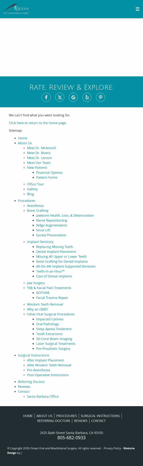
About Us (25, 143)
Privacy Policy (112, 448)
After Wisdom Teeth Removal (49, 365)
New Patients (37, 167)
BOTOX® (43, 292)
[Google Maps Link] (73, 97)
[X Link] (59, 97)
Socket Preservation (51, 235)
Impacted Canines (50, 319)
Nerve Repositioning (51, 220)
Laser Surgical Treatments (55, 343)
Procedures (26, 200)
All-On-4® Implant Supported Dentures (66, 266)
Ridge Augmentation (51, 225)
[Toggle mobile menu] (137, 9)
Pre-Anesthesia (38, 370)
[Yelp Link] (86, 97)
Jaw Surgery (36, 283)
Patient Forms (46, 177)
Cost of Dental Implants (54, 276)
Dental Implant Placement (56, 251)
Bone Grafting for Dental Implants (62, 261)
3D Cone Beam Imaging (54, 338)
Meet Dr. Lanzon (39, 158)
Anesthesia (35, 205)
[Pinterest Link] (100, 97)
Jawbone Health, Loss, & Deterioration (65, 215)
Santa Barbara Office (43, 396)
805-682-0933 (71, 438)
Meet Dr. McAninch (41, 148)
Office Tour (35, 184)
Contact (24, 391)
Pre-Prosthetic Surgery (53, 348)
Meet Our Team (39, 162)
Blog (30, 194)
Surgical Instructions (33, 355)
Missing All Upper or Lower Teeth (61, 256)
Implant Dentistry (40, 242)
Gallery (32, 189)
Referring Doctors (31, 381)
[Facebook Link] (46, 97)
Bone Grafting (37, 210)
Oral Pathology (47, 324)
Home (22, 138)
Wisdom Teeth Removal (45, 304)
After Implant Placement (45, 360)
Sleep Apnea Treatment (54, 329)
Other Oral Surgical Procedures (51, 314)
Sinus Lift (43, 230)
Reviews (24, 386)
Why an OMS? (37, 309)
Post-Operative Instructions (48, 375)
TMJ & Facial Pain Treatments (49, 288)
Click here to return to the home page (37, 123)
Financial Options (49, 172)
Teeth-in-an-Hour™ (50, 271)
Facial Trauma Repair (52, 297)
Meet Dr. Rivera (38, 153)
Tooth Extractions (49, 334)
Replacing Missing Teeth (54, 246)
